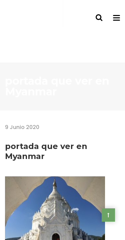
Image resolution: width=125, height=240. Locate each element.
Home (12, 114)
